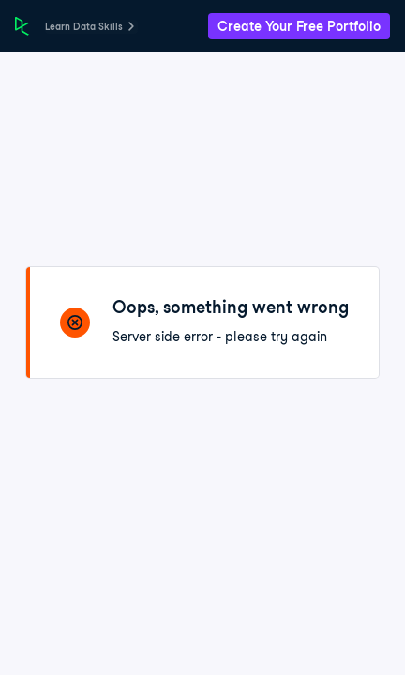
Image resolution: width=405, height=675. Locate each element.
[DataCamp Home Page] (22, 26)
